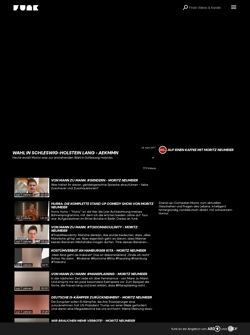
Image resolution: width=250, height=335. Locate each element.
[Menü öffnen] (234, 7)
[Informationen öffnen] (153, 158)
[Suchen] (185, 8)
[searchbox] (208, 8)
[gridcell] (84, 187)
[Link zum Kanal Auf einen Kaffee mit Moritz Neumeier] (196, 150)
